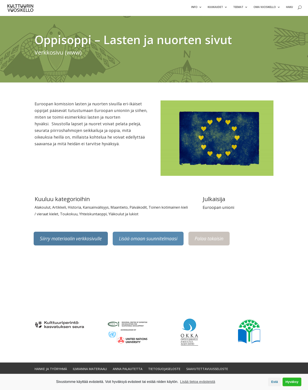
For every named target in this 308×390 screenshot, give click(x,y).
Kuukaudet (215, 9)
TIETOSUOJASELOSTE (164, 370)
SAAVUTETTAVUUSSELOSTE (207, 370)
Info (194, 9)
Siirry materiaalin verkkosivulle (71, 240)
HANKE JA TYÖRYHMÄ (51, 370)
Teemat (238, 9)
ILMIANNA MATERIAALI (90, 370)
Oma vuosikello (265, 9)
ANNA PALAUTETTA (127, 370)
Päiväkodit (138, 209)
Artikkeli (59, 209)
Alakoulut (42, 209)
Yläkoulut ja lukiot (123, 215)
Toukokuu (68, 215)
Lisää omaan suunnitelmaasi (148, 240)
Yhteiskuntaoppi (93, 215)
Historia (74, 209)
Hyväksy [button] (291, 382)
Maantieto (119, 209)
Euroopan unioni (218, 209)
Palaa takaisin (209, 240)
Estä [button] (274, 382)
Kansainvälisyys (96, 209)
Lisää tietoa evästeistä (197, 382)
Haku (289, 9)
